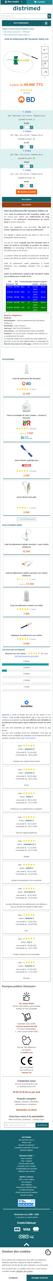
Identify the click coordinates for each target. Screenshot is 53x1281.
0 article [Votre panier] (39, 2)
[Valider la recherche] (49, 16)
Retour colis (26, 1142)
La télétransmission (26, 1190)
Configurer (13, 1278)
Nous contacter (26, 1158)
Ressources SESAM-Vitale (26, 1187)
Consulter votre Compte (27, 1166)
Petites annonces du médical (26, 1192)
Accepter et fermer (39, 1278)
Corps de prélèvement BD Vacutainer (26, 379)
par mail (36, 1092)
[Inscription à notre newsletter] (20, 1125)
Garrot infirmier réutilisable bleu (26, 460)
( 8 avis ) (32, 639)
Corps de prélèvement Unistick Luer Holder (26, 605)
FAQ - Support (26, 1161)
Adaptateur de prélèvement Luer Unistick (26, 635)
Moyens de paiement (27, 1145)
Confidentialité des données (26, 1169)
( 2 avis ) (32, 389)
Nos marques (26, 1182)
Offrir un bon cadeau (26, 1179)
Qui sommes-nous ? (26, 1140)
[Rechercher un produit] (25, 16)
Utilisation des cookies (26, 1171)
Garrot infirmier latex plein (26, 497)
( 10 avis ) (32, 471)
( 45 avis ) (32, 429)
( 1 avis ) (32, 579)
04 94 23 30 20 (20, 1092)
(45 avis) (26, 93)
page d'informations (28, 738)
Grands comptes (26, 1195)
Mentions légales (26, 1150)
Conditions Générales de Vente (26, 1148)
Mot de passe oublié (26, 1164)
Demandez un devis (26, 1110)
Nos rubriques (26, 1185)
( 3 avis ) (32, 508)
